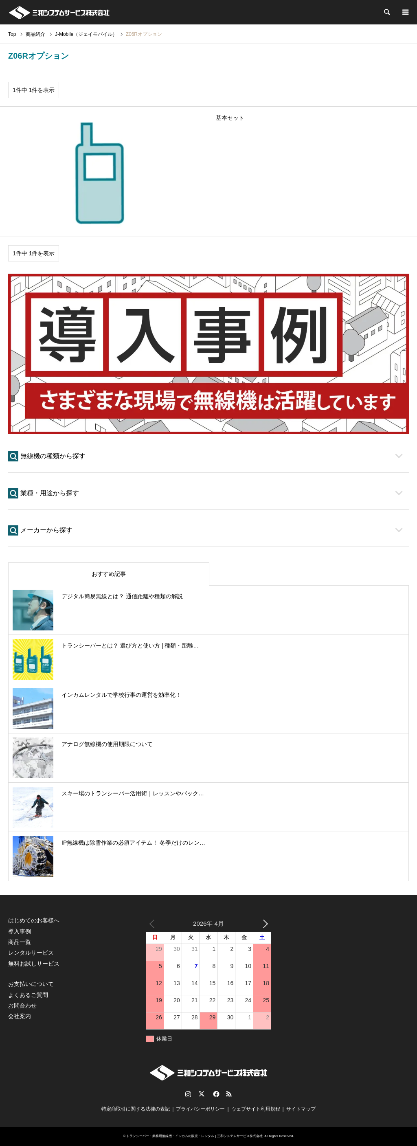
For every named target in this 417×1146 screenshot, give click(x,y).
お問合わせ (22, 1005)
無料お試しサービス (33, 963)
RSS (229, 1094)
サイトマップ (301, 1109)
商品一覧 (19, 942)
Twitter (201, 1094)
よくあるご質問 (28, 995)
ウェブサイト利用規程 (255, 1109)
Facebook (215, 1094)
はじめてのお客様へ (33, 920)
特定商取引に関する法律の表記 (135, 1109)
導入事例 (19, 931)
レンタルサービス (31, 952)
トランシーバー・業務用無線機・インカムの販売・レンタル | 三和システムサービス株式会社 (194, 1136)
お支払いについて (31, 984)
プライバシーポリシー (200, 1109)
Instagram (188, 1094)
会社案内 (19, 1016)
